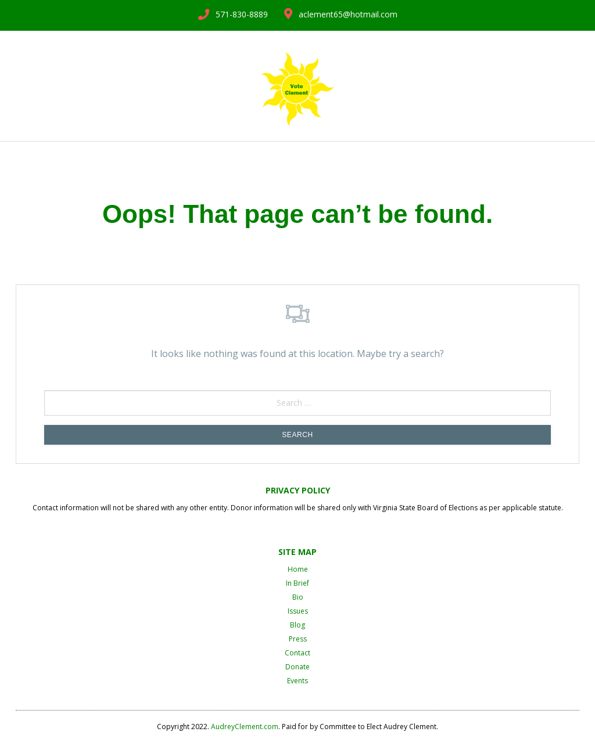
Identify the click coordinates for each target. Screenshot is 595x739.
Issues (298, 611)
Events (297, 681)
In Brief (297, 583)
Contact (297, 653)
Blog (297, 625)
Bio (297, 597)
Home (298, 569)
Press (298, 639)
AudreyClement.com (244, 726)
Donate (297, 667)
